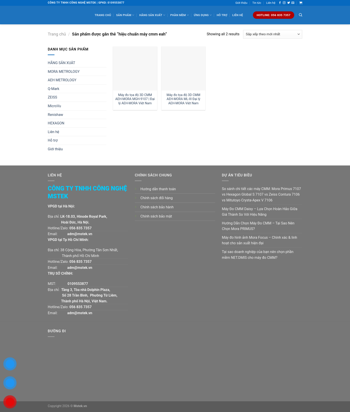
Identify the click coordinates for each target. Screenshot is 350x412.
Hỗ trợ (222, 15)
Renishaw (55, 115)
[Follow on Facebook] (280, 2)
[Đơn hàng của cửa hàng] (272, 34)
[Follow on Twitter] (288, 2)
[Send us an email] (293, 2)
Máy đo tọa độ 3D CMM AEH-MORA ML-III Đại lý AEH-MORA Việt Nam (183, 99)
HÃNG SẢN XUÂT (61, 63)
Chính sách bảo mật (156, 216)
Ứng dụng (203, 15)
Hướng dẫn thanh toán (158, 189)
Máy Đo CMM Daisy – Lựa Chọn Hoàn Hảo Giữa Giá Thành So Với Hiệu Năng (259, 212)
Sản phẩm (125, 15)
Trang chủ (103, 15)
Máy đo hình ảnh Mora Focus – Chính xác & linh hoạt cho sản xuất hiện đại (259, 240)
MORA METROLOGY (64, 71)
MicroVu (54, 106)
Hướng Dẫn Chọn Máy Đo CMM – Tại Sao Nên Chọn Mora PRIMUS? (258, 226)
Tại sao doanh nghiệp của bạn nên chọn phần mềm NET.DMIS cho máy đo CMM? (258, 255)
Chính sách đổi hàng (156, 198)
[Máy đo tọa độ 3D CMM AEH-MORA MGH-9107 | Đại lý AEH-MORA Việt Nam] (135, 68)
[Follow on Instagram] (284, 2)
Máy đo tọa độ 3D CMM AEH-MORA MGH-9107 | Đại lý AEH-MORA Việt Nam (135, 99)
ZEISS (52, 97)
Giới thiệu (241, 2)
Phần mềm (179, 15)
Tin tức (256, 2)
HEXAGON (56, 123)
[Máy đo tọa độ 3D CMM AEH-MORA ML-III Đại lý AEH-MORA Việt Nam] (183, 68)
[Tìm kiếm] (300, 15)
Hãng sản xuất (152, 15)
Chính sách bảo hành (157, 207)
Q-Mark (53, 89)
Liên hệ (270, 2)
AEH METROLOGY (62, 80)
